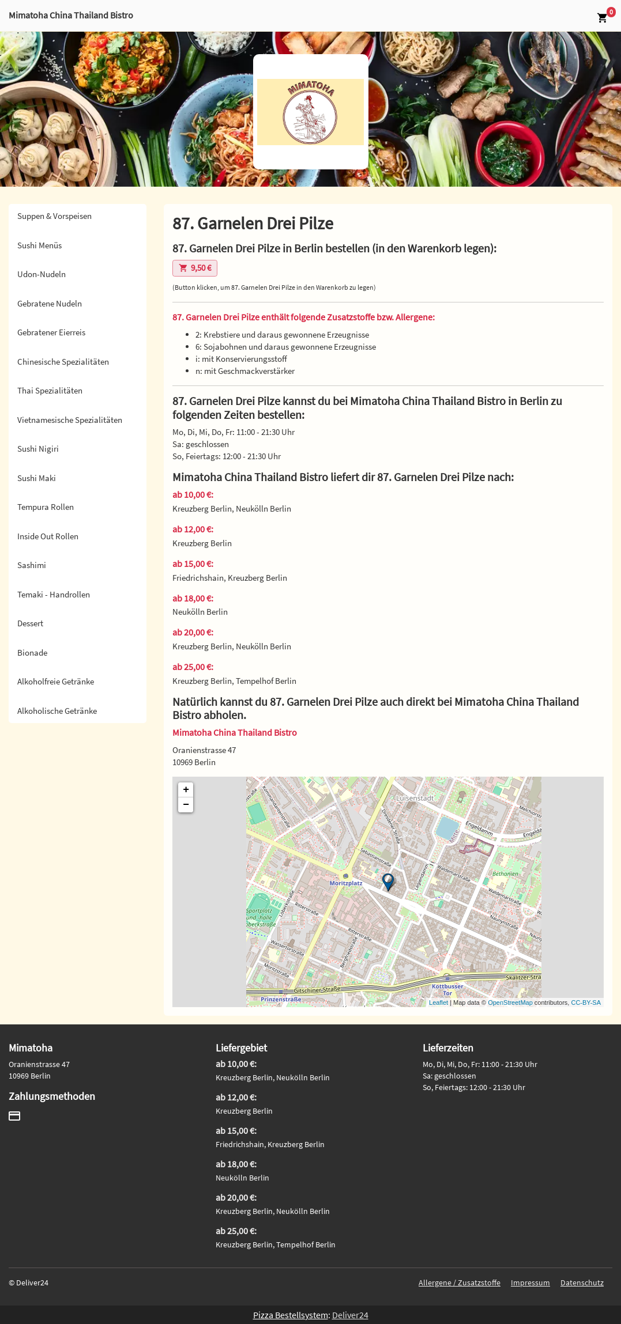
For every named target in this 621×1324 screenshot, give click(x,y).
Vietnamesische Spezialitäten (69, 419)
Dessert (30, 623)
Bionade (32, 652)
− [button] (186, 805)
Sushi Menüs (39, 245)
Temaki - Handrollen (53, 594)
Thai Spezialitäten (49, 390)
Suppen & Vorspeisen (54, 215)
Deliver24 (350, 1315)
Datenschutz (582, 1282)
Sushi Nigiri (38, 448)
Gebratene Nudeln (49, 303)
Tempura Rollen (45, 506)
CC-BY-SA (586, 1002)
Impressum (530, 1282)
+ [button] (186, 790)
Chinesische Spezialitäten (63, 361)
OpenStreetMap (510, 1002)
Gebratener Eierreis (51, 332)
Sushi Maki (36, 477)
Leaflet (438, 1002)
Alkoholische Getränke (57, 710)
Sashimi (31, 564)
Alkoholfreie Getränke (55, 681)
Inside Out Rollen (47, 536)
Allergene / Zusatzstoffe (459, 1282)
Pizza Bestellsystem (290, 1315)
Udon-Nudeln (41, 273)
